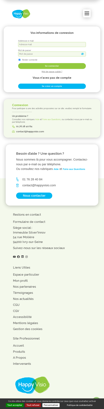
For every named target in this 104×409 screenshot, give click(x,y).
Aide (37, 119)
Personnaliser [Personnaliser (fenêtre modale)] (51, 405)
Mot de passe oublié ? (52, 71)
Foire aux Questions (51, 119)
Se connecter (52, 66)
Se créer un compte (52, 86)
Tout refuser (33, 405)
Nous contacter (34, 201)
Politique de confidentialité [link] (79, 405)
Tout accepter (14, 405)
